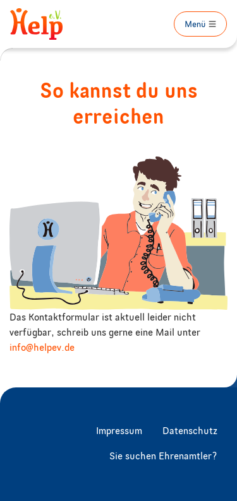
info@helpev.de (42, 348)
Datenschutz (189, 432)
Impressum (119, 432)
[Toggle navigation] (200, 24)
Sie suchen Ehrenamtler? (163, 457)
